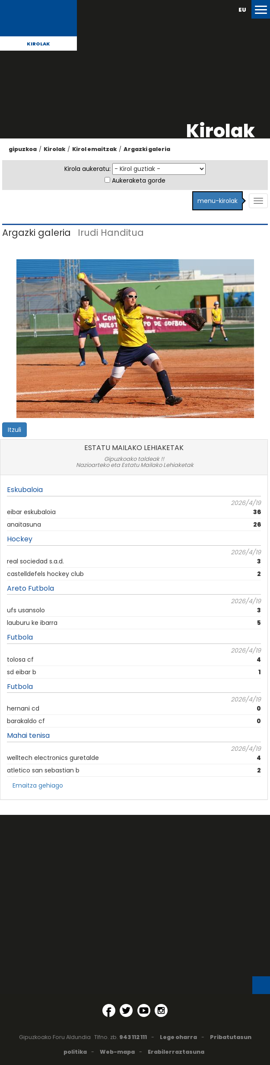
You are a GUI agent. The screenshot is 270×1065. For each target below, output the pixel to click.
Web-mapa (117, 1051)
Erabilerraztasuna (176, 1051)
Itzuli (14, 429)
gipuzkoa (23, 149)
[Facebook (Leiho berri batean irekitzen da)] (108, 1010)
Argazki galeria (147, 149)
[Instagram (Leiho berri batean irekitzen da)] (161, 1010)
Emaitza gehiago (38, 785)
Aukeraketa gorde (138, 180)
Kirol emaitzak (94, 149)
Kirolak (38, 43)
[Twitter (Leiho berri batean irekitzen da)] (126, 1010)
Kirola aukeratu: (87, 168)
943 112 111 (133, 1037)
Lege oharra (178, 1037)
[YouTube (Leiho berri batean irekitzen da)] (143, 1010)
